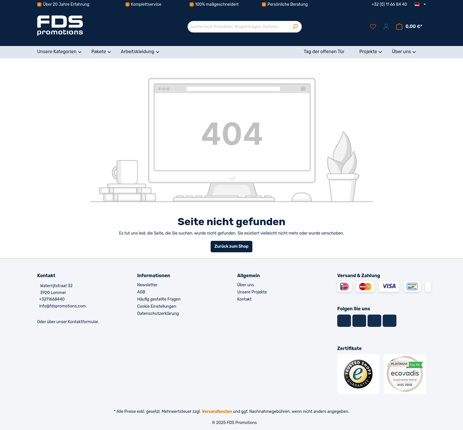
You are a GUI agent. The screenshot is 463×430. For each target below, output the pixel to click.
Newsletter (147, 285)
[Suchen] (295, 27)
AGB (141, 292)
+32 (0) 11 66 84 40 (389, 4)
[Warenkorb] (409, 26)
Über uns (245, 285)
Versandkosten (217, 411)
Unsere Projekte (252, 292)
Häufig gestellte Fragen (158, 299)
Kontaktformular (83, 321)
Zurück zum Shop (231, 246)
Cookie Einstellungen (156, 306)
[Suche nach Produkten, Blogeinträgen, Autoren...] (238, 27)
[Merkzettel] (373, 26)
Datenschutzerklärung (158, 313)
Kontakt (244, 299)
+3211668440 (52, 299)
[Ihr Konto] (386, 26)
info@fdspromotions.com (62, 306)
